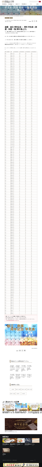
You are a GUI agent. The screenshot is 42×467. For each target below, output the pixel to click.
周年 (12, 20)
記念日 (10, 21)
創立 (10, 20)
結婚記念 (25, 20)
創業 (8, 20)
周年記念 (17, 20)
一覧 (6, 20)
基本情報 (38, 410)
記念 (8, 21)
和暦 (20, 20)
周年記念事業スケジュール (11, 1)
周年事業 (14, 20)
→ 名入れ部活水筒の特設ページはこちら (12, 320)
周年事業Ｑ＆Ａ (34, 410)
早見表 (22, 20)
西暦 (6, 21)
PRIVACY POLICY (14, 460)
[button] (39, 408)
